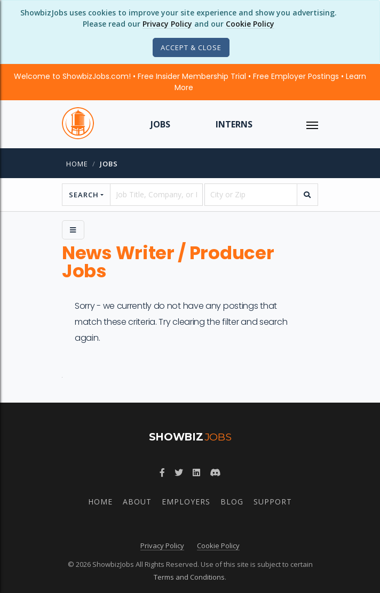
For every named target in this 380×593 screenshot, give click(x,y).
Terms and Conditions (189, 577)
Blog (231, 501)
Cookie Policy (250, 24)
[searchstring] (156, 194)
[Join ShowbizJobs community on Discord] (215, 472)
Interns (234, 124)
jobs (109, 164)
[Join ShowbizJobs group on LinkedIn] (196, 472)
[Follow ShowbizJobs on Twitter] (179, 472)
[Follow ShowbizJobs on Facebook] (162, 472)
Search (84, 194)
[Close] (191, 47)
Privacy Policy (167, 24)
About (137, 501)
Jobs (160, 124)
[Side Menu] (73, 229)
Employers (186, 501)
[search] (307, 194)
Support (273, 501)
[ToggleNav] (312, 124)
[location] (250, 194)
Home (77, 164)
